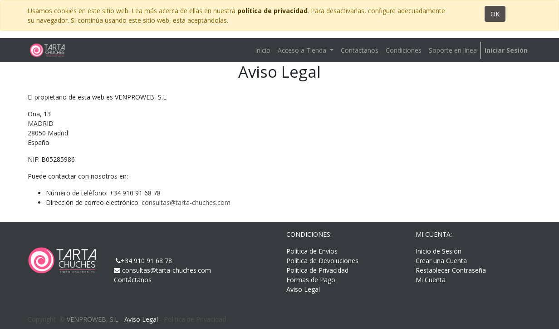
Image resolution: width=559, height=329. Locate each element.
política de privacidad (272, 10)
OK (495, 14)
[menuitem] (262, 50)
